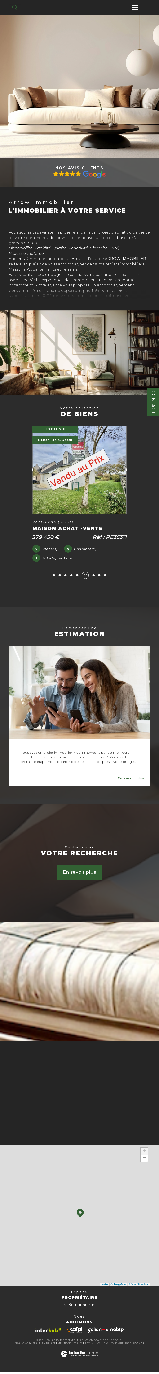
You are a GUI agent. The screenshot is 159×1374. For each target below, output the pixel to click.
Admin (89, 1345)
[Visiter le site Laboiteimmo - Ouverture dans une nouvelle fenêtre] (79, 1360)
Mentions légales (70, 1345)
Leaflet (105, 1286)
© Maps (118, 1286)
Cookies (138, 1345)
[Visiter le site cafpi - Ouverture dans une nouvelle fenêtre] (74, 1332)
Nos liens (102, 1345)
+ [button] (144, 1153)
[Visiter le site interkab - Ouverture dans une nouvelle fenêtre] (48, 1331)
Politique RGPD (120, 1345)
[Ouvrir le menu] (135, 7)
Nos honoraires (26, 1345)
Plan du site (47, 1345)
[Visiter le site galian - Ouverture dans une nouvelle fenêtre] (106, 1331)
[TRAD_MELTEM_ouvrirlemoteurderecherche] (15, 8)
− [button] (144, 1160)
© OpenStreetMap (138, 1286)
